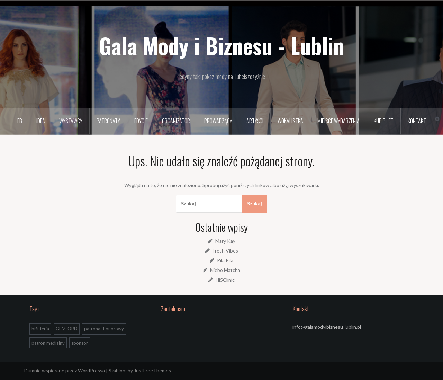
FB (19, 121)
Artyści (254, 121)
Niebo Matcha (225, 270)
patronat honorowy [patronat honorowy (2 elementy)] (104, 329)
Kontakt (417, 121)
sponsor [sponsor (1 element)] (79, 343)
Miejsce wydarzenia (338, 121)
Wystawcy (70, 121)
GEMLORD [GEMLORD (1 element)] (67, 329)
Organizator (176, 121)
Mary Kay (225, 241)
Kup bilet (384, 121)
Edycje (141, 121)
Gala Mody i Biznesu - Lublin (221, 45)
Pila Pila (225, 260)
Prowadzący (218, 121)
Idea (40, 121)
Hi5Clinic (225, 280)
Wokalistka (290, 121)
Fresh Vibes (225, 251)
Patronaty (108, 121)
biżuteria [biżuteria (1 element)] (40, 329)
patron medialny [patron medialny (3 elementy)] (48, 343)
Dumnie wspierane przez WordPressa (64, 370)
